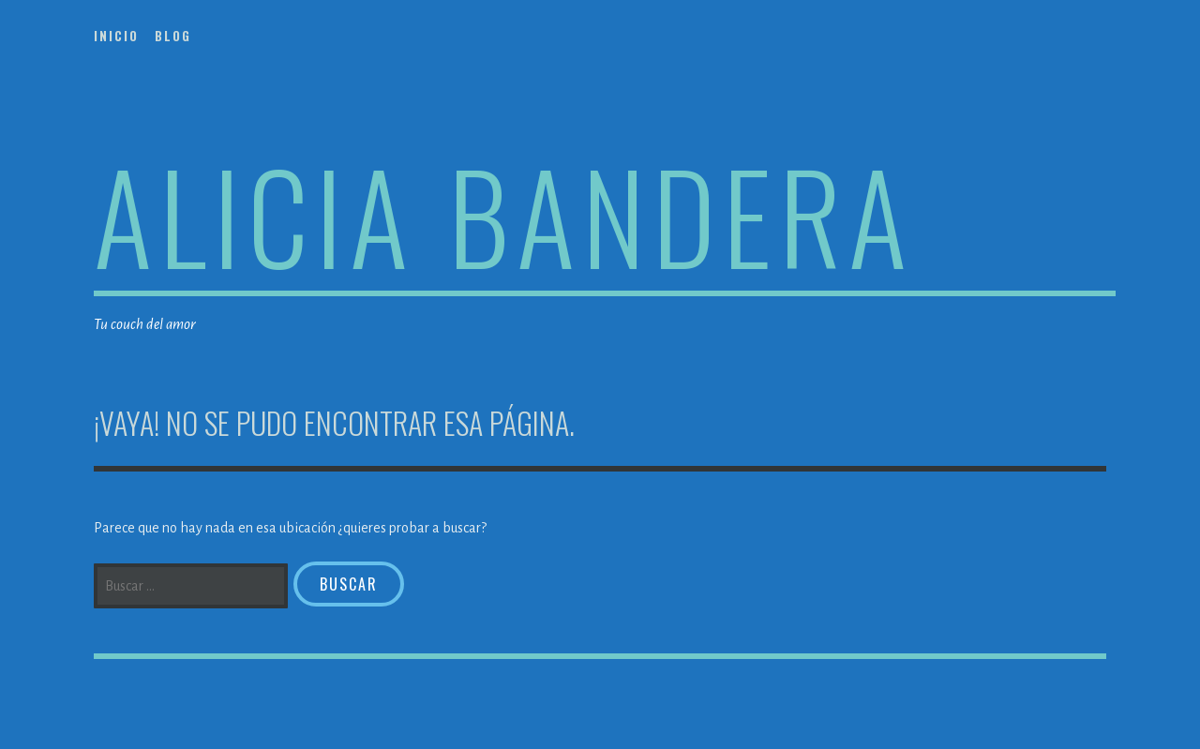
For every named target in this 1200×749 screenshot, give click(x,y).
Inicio (116, 35)
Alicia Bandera (504, 214)
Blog (173, 35)
